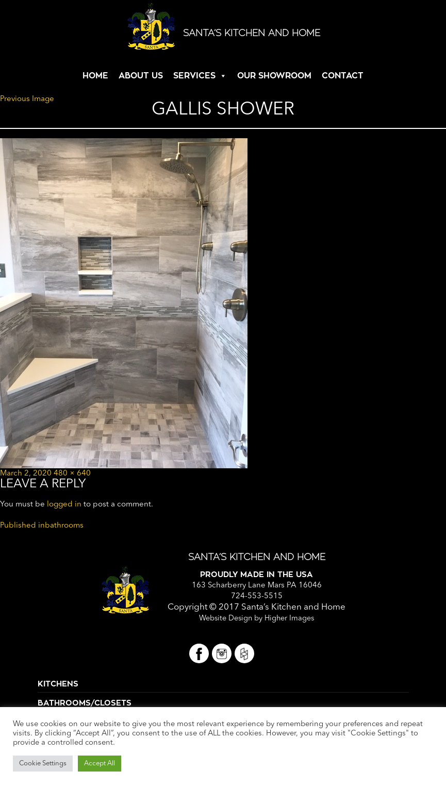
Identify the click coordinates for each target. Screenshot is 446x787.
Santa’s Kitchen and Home (251, 33)
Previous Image (27, 99)
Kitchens (58, 684)
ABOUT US (141, 76)
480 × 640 (72, 474)
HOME (95, 76)
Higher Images (289, 618)
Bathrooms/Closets (84, 703)
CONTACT (343, 76)
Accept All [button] (99, 763)
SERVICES (194, 76)
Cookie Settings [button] (43, 763)
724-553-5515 (257, 596)
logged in (64, 505)
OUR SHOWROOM (274, 76)
